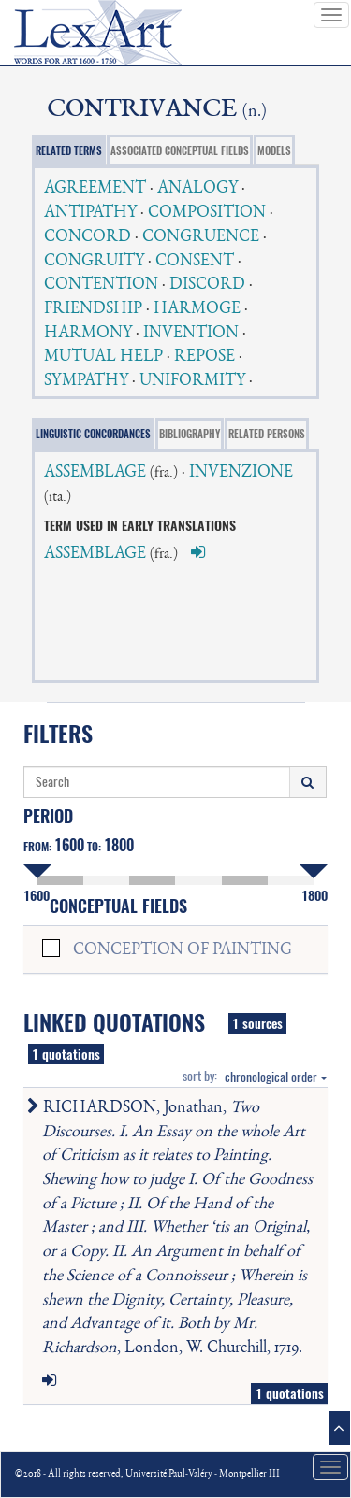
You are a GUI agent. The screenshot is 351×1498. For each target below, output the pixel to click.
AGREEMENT (95, 188)
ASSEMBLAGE (95, 472)
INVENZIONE (241, 472)
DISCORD (207, 285)
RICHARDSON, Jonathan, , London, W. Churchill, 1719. (174, 1228)
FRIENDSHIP (93, 309)
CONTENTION (101, 285)
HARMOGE (197, 309)
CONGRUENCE (200, 237)
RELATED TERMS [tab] (69, 151)
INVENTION (191, 333)
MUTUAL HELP (103, 357)
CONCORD (87, 237)
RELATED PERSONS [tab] (266, 434)
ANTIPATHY (90, 213)
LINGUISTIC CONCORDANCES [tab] (93, 434)
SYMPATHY (86, 381)
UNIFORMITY (192, 381)
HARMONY (88, 333)
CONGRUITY (94, 261)
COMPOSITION (207, 213)
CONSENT (194, 261)
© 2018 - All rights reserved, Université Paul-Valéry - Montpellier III (147, 1474)
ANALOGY (197, 188)
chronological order (276, 1077)
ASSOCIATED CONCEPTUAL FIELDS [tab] (179, 151)
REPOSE (204, 357)
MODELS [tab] (274, 151)
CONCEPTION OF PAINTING (182, 950)
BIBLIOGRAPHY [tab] (189, 434)
